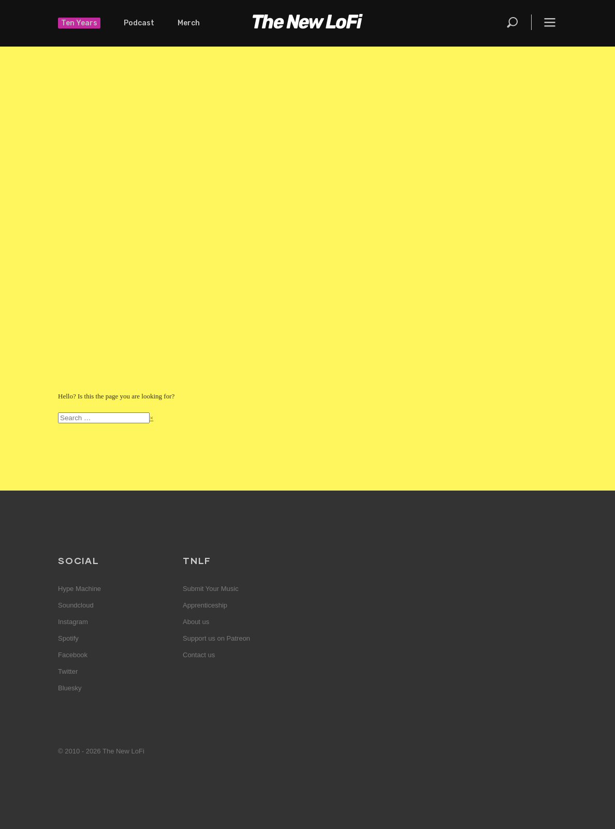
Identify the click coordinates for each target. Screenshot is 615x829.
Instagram (73, 622)
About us (196, 622)
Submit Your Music (211, 589)
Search (513, 22)
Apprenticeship (205, 605)
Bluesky (70, 688)
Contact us (199, 655)
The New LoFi (307, 23)
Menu (550, 22)
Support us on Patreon (216, 638)
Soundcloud (76, 605)
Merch (189, 23)
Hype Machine (79, 589)
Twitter (68, 671)
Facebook (72, 655)
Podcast (139, 23)
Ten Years (79, 23)
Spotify (68, 638)
